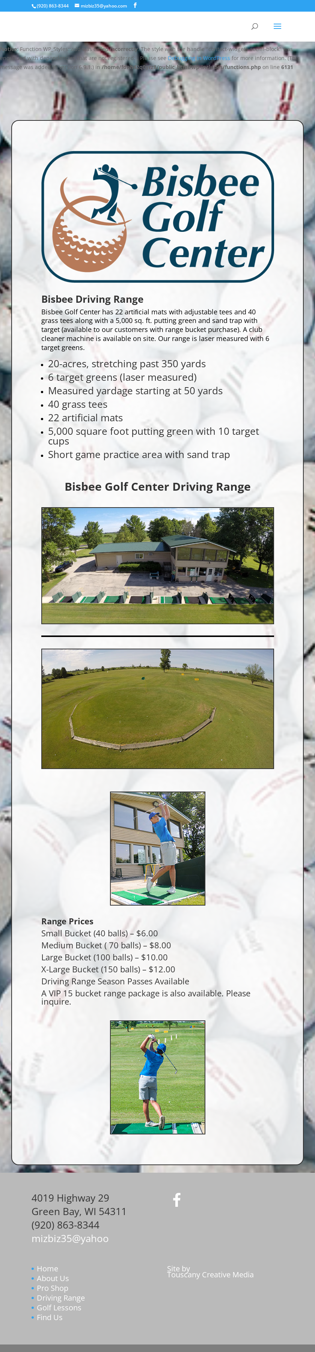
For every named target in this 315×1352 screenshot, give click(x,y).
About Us (53, 1278)
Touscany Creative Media (210, 1274)
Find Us (50, 1317)
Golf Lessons (59, 1307)
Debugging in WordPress (199, 58)
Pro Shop (52, 1288)
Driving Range (61, 1298)
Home (47, 1268)
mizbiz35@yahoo (70, 1238)
